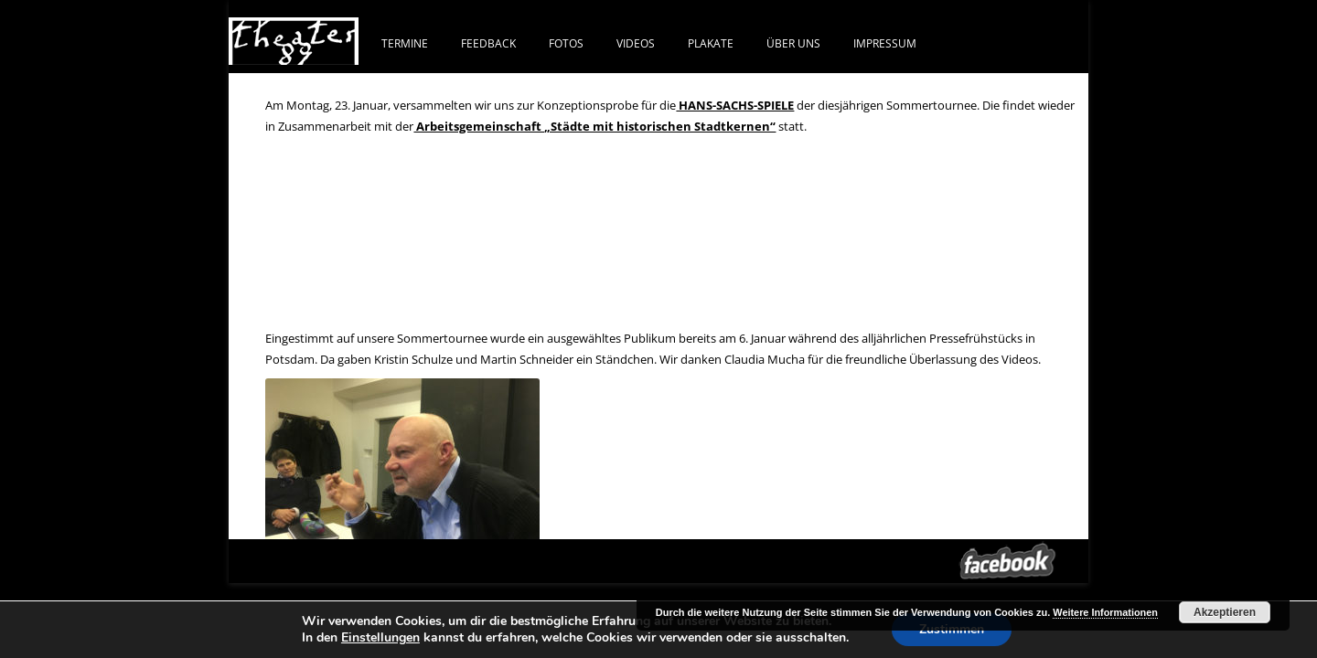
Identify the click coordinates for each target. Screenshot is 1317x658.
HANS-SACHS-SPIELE (735, 105)
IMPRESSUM (884, 43)
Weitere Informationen (1105, 612)
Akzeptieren (1225, 612)
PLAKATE (710, 43)
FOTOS (566, 43)
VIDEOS (635, 43)
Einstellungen (380, 638)
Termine (404, 43)
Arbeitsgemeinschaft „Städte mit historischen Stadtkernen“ (594, 126)
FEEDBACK (488, 43)
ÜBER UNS (793, 43)
